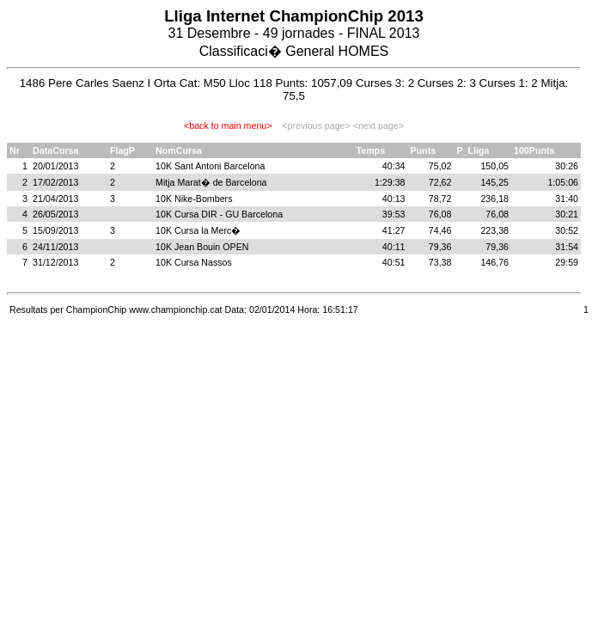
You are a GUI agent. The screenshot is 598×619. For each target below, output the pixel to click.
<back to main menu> (228, 125)
